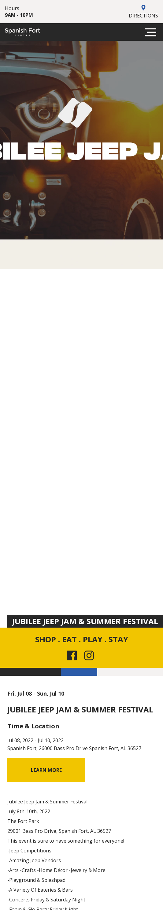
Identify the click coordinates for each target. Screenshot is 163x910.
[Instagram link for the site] (90, 655)
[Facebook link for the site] (73, 655)
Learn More (46, 770)
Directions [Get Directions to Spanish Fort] (143, 11)
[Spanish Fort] (22, 32)
